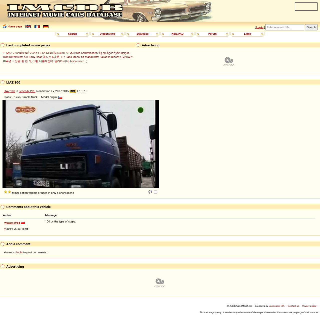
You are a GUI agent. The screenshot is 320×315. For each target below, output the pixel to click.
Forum (212, 33)
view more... (78, 61)
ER (62, 57)
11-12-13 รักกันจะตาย (51, 53)
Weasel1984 (12, 222)
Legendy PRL (27, 91)
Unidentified (107, 33)
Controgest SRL (276, 306)
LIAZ (7, 91)
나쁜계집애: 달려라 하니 (54, 61)
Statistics (142, 33)
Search (72, 33)
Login (259, 27)
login (19, 252)
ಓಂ (26, 57)
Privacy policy (309, 306)
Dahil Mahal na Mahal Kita (82, 57)
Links (247, 33)
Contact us (293, 306)
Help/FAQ (178, 33)
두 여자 (70, 53)
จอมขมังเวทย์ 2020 (24, 53)
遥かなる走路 (51, 57)
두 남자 (7, 53)
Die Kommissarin (87, 53)
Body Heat (35, 57)
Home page (15, 26)
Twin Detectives (12, 57)
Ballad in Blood (109, 57)
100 (12, 91)
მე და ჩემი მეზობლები (114, 53)
